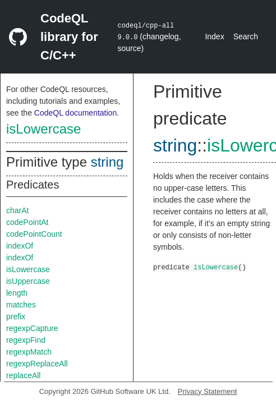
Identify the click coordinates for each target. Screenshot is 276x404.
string (107, 161)
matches (21, 304)
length (16, 292)
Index (214, 36)
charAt (17, 210)
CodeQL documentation (75, 112)
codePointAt (27, 222)
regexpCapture (32, 328)
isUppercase (28, 281)
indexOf (19, 245)
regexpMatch (29, 351)
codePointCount (34, 233)
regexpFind (25, 340)
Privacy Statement (207, 391)
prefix (15, 316)
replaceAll (23, 375)
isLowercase (43, 128)
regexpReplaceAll (37, 363)
